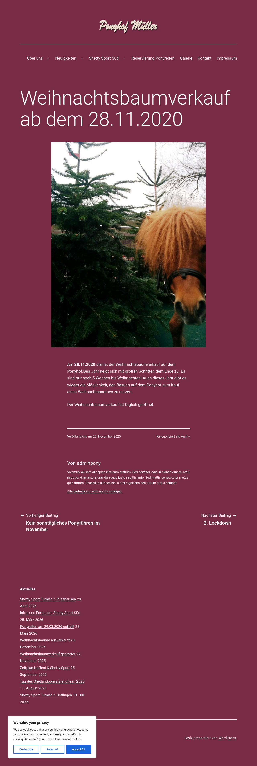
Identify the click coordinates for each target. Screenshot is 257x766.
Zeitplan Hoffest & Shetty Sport (45, 668)
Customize (26, 749)
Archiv (185, 436)
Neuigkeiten (65, 58)
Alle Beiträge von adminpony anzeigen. (94, 491)
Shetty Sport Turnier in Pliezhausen (48, 599)
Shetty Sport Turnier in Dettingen (46, 695)
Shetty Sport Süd (104, 58)
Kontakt (204, 58)
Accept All (78, 749)
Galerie (186, 58)
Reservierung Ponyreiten (153, 58)
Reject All (52, 749)
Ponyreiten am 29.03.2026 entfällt (47, 626)
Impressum (227, 58)
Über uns (35, 58)
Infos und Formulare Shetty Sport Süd (50, 613)
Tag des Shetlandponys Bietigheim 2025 (52, 681)
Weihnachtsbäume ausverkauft (45, 640)
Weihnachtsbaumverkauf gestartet (47, 654)
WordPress (227, 738)
